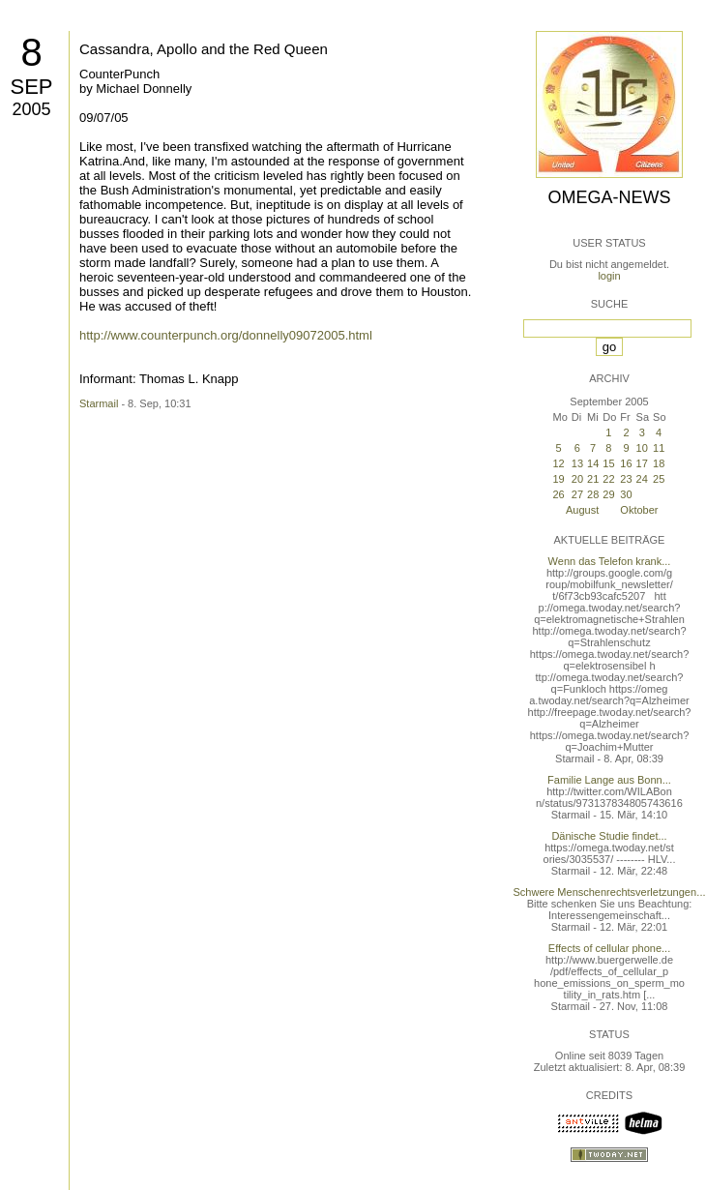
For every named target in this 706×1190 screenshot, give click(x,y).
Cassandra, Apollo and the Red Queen (203, 49)
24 (642, 479)
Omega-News (608, 197)
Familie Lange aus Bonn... (609, 780)
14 (593, 463)
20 (577, 479)
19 (558, 479)
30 (626, 494)
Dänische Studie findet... (608, 836)
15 (608, 463)
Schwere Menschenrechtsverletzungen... (610, 892)
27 (577, 494)
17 (642, 463)
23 (626, 479)
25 (658, 479)
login (609, 276)
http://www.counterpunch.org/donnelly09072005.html (225, 335)
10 (642, 448)
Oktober (639, 510)
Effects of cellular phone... (609, 948)
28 (593, 494)
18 (658, 463)
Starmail (98, 403)
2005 (31, 109)
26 (558, 494)
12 (558, 463)
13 (577, 463)
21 (593, 479)
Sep (31, 86)
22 (608, 479)
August (582, 510)
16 (626, 463)
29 (608, 494)
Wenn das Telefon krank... (609, 561)
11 (658, 448)
